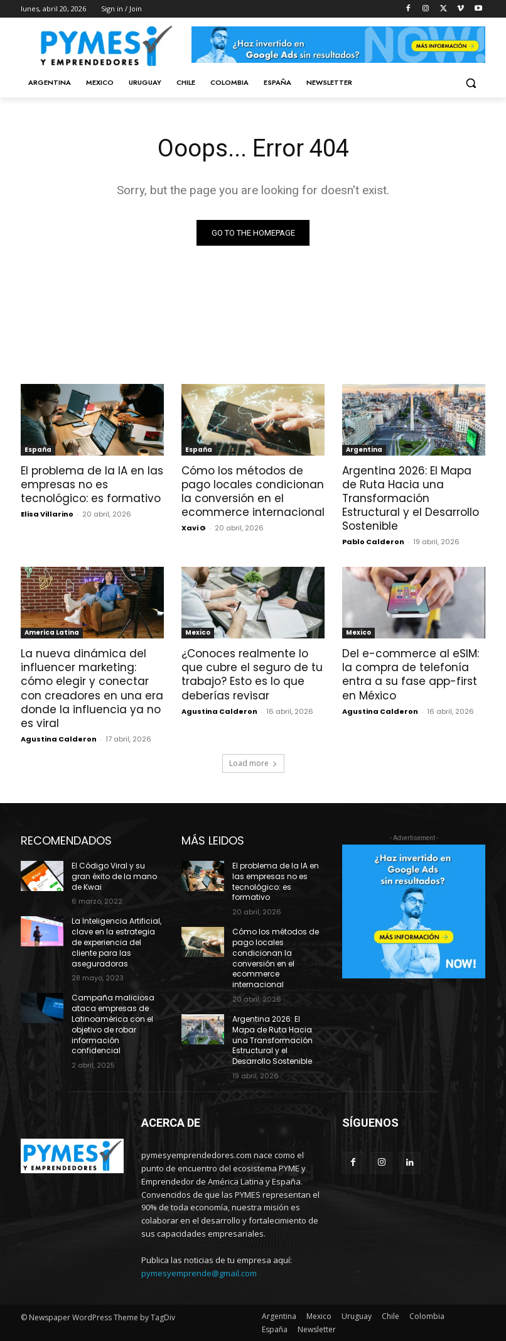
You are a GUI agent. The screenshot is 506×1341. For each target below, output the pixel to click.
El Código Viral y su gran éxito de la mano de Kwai (114, 876)
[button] (470, 82)
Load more (253, 763)
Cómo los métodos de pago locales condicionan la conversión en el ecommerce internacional (253, 491)
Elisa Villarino (47, 514)
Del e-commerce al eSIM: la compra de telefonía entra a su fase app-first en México (410, 674)
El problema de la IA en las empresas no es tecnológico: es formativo (92, 484)
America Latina (51, 632)
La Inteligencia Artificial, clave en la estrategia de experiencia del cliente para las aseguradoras (116, 942)
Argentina (364, 449)
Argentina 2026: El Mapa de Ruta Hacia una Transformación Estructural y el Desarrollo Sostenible (410, 498)
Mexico (197, 632)
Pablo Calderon (373, 542)
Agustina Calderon (59, 739)
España (37, 449)
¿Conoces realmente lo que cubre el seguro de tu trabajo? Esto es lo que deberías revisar (252, 674)
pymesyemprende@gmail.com (199, 1272)
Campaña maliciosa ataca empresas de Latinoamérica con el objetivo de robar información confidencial (113, 1024)
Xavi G (193, 528)
